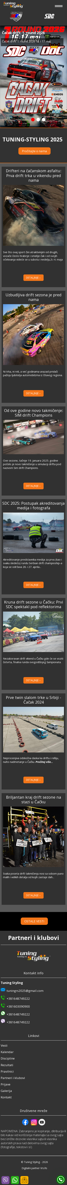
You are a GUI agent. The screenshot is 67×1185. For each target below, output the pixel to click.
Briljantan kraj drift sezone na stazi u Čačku (33, 799)
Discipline (8, 1058)
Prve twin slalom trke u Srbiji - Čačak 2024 (33, 700)
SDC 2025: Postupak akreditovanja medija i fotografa (33, 505)
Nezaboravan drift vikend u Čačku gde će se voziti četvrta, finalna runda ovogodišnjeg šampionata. (33, 660)
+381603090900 (18, 1006)
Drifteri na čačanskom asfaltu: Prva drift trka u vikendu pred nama (33, 175)
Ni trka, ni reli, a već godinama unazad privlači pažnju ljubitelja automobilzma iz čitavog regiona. (33, 373)
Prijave (5, 1084)
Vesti (4, 1045)
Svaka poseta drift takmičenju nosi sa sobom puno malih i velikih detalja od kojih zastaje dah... (33, 875)
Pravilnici (7, 1071)
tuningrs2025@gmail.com (25, 991)
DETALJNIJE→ (33, 277)
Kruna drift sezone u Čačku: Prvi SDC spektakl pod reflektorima (33, 604)
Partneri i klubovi (13, 1078)
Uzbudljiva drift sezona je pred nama (33, 297)
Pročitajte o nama (34, 151)
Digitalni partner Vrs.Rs (34, 1168)
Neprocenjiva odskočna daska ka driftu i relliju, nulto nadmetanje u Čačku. (31, 759)
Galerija (6, 1091)
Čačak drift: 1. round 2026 (23, 32)
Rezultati (7, 1065)
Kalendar (7, 1052)
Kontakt (6, 1097)
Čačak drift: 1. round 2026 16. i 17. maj (26, 41)
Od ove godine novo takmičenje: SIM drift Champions (33, 413)
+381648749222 (18, 998)
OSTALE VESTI (39, 921)
